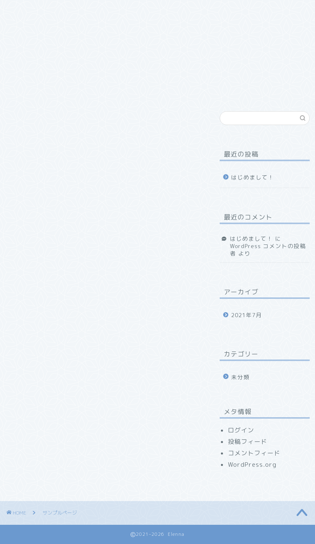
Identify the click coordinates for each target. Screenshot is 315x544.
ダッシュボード (155, 411)
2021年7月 (246, 315)
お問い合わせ (36, 27)
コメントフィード (254, 453)
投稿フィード (247, 441)
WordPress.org (252, 464)
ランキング (175, 11)
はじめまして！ (252, 177)
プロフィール (75, 11)
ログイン (241, 430)
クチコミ (223, 11)
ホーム (27, 11)
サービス (127, 11)
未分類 (240, 377)
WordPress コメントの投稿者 (268, 249)
